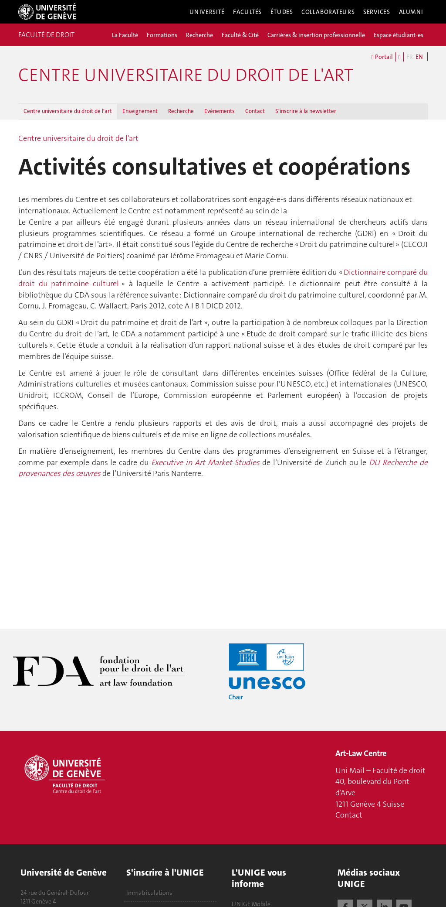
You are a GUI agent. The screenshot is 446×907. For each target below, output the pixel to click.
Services (376, 12)
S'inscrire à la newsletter (305, 111)
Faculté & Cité (240, 35)
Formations (162, 35)
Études (281, 12)
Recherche (199, 35)
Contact (255, 111)
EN (419, 57)
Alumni (411, 12)
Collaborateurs (328, 12)
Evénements (219, 111)
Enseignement (140, 111)
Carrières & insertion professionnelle (316, 35)
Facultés (247, 12)
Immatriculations (149, 893)
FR (409, 57)
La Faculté (125, 35)
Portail (382, 57)
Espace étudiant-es (398, 35)
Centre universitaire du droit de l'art (185, 75)
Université (207, 12)
